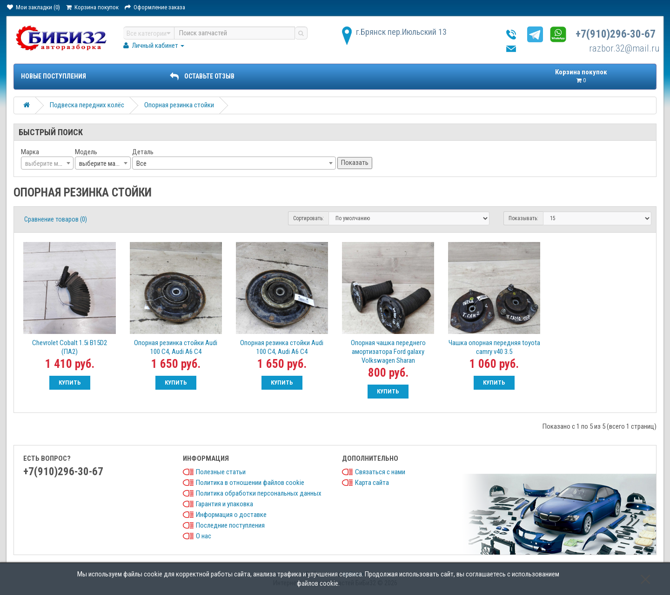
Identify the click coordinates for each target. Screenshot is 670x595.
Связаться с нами (380, 472)
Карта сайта (372, 482)
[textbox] (47, 163)
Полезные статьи (221, 472)
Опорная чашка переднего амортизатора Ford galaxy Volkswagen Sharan (388, 352)
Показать (354, 162)
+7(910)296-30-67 (616, 34)
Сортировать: (308, 218)
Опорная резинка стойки (179, 105)
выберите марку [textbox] (102, 163)
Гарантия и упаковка (224, 504)
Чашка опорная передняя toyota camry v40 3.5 (494, 347)
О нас (203, 536)
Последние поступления (230, 525)
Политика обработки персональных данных (259, 493)
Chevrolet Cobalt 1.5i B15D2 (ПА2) (69, 347)
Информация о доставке (231, 514)
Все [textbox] (141, 163)
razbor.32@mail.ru (624, 48)
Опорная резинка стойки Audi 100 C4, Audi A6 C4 (175, 347)
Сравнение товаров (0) (55, 219)
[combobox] (47, 163)
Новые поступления (53, 76)
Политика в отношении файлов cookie (250, 482)
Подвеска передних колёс (87, 105)
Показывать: (523, 218)
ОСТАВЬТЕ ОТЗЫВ (202, 76)
